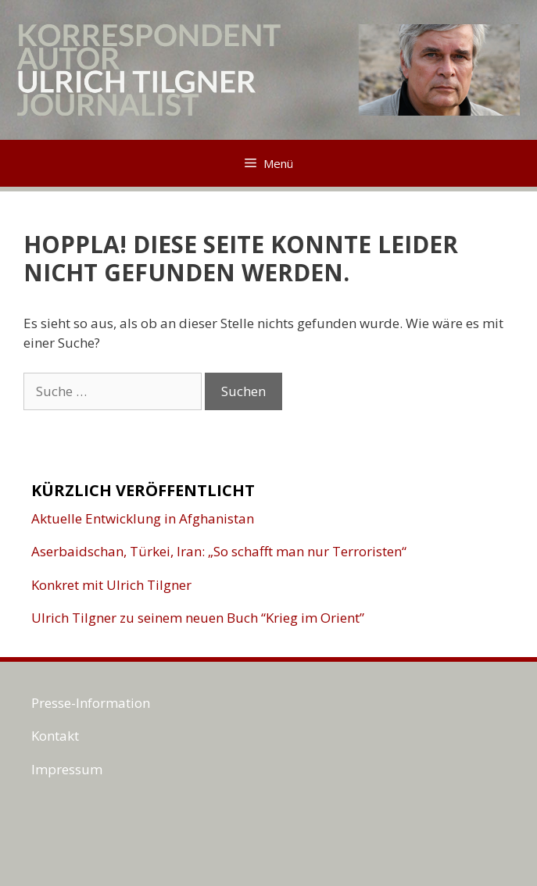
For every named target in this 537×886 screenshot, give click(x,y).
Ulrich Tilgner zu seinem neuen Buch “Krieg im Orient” (197, 618)
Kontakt (55, 736)
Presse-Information (90, 703)
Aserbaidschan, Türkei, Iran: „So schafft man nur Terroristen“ (218, 551)
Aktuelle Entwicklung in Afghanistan (142, 518)
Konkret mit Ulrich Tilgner (111, 585)
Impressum (66, 769)
